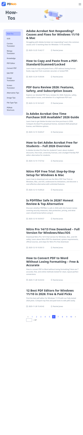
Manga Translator (11, 52)
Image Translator (11, 79)
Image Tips (11, 98)
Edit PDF (10, 73)
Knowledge (11, 58)
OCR (8, 38)
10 (71, 317)
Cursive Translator (11, 44)
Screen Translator (11, 86)
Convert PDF (12, 68)
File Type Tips (12, 103)
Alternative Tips (13, 93)
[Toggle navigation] (79, 4)
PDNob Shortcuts (10, 108)
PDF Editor (11, 63)
